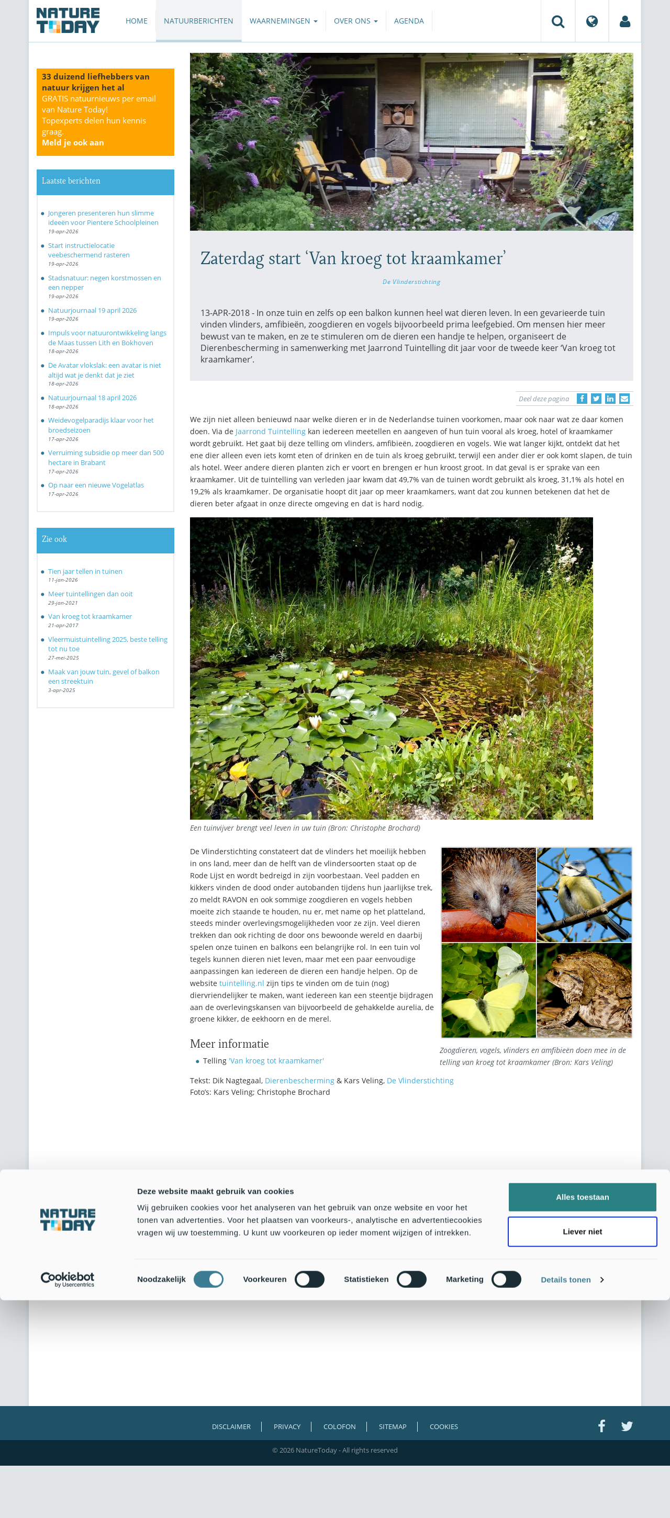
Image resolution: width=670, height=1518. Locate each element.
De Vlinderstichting (411, 281)
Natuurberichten (198, 21)
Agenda (409, 21)
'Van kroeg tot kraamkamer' (276, 1061)
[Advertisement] (412, 1197)
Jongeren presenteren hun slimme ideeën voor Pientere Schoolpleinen (103, 218)
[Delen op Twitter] (596, 398)
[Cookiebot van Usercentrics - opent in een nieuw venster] (68, 1497)
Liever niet (582, 1449)
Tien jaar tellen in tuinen (85, 571)
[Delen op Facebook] (582, 398)
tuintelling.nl (241, 983)
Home (137, 21)
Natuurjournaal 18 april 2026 (92, 397)
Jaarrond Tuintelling (271, 431)
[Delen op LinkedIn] (610, 398)
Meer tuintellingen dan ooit (90, 593)
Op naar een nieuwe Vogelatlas (96, 485)
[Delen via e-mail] (624, 398)
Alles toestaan (582, 1414)
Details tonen (565, 1497)
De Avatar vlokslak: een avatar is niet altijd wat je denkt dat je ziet (104, 370)
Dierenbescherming (299, 1080)
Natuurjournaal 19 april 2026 (92, 310)
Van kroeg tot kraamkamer (90, 616)
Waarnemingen (284, 21)
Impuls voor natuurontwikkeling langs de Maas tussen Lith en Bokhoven (107, 337)
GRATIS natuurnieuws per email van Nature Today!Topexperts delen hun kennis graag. (99, 120)
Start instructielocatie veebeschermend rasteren (89, 250)
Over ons (356, 21)
